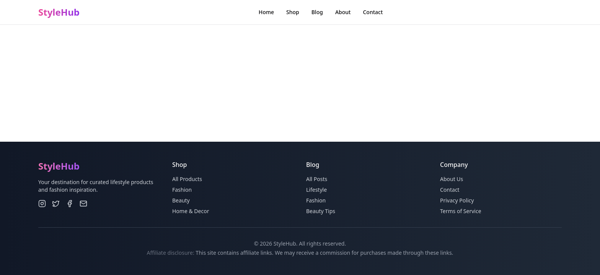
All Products (187, 179)
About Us (451, 179)
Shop (292, 12)
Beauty (181, 200)
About (343, 12)
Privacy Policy (457, 200)
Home (266, 12)
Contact (373, 12)
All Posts (316, 179)
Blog (317, 12)
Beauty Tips (320, 211)
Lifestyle (316, 189)
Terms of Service (460, 211)
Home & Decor (190, 211)
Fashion (182, 189)
